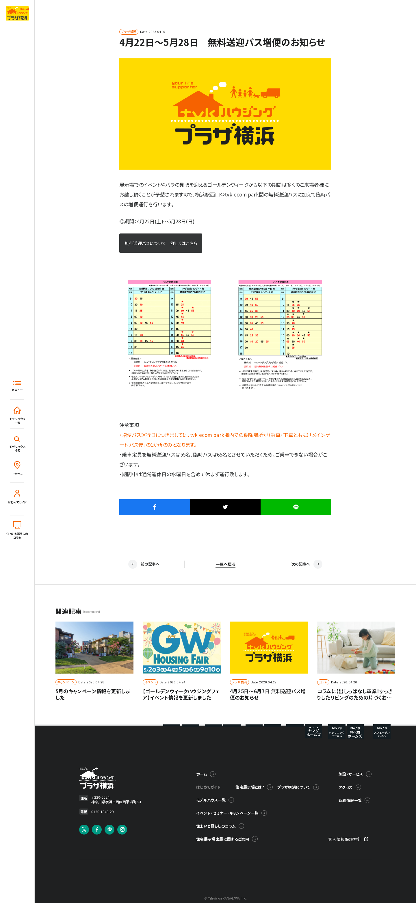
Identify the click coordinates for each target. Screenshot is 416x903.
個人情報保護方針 (349, 850)
